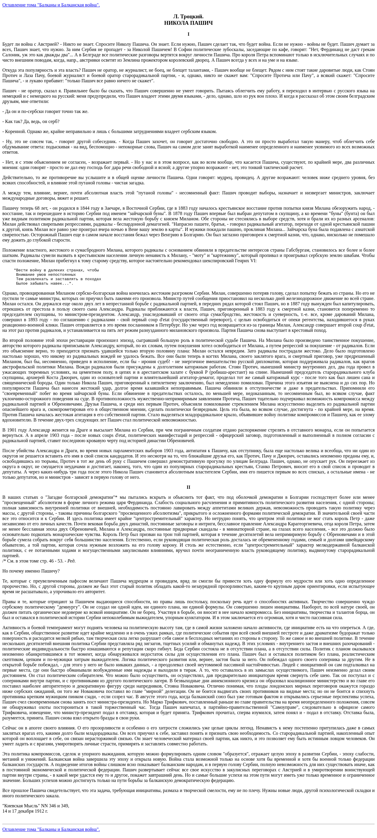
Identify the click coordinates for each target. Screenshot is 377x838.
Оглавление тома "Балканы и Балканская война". (51, 4)
